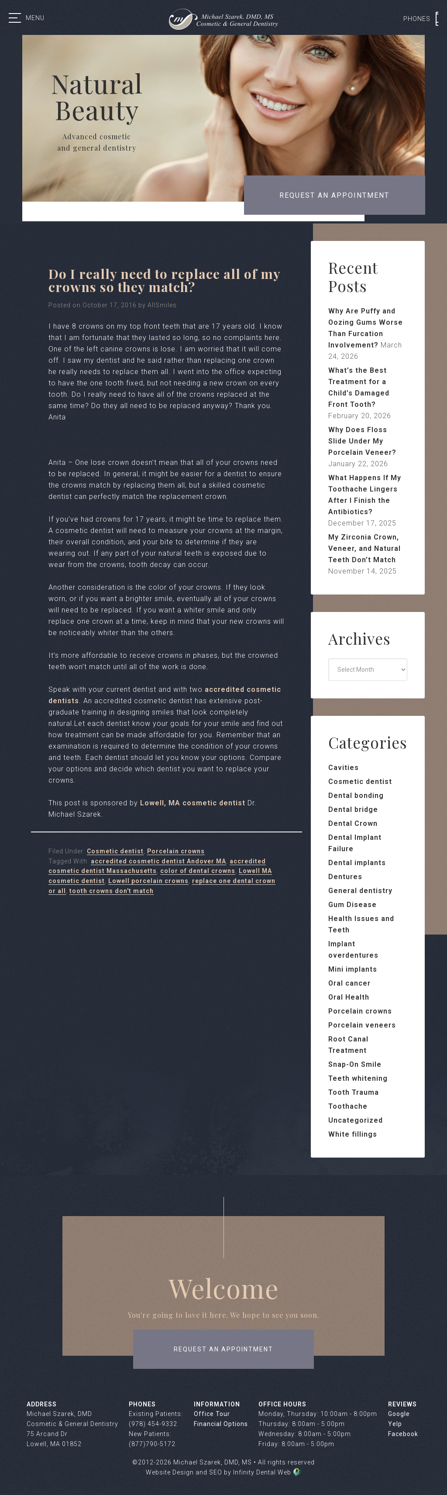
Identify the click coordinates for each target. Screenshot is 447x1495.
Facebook (403, 1433)
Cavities (343, 767)
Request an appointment (334, 195)
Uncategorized (355, 1120)
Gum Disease (352, 904)
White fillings (352, 1134)
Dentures (345, 877)
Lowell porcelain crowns (148, 880)
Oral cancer (349, 983)
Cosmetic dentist (115, 851)
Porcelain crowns (176, 851)
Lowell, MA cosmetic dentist (192, 803)
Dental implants (357, 863)
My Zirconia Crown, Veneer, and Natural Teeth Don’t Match (364, 548)
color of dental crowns (197, 870)
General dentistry (360, 891)
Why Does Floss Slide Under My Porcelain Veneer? (362, 441)
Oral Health (348, 997)
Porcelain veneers (362, 1025)
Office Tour (212, 1413)
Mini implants (352, 969)
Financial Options (221, 1423)
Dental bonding (356, 795)
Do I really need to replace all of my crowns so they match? (164, 280)
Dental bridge (353, 809)
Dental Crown (353, 823)
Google (399, 1413)
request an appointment (223, 1349)
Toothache (348, 1106)
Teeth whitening (358, 1078)
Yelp (395, 1423)
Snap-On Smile (355, 1064)
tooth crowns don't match (111, 890)
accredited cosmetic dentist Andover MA (158, 861)
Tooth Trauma (353, 1092)
